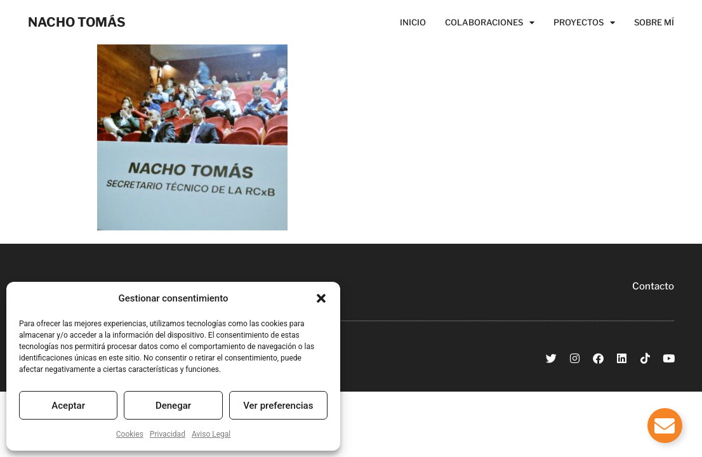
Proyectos (584, 22)
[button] (321, 298)
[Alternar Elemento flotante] (664, 425)
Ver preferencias (278, 405)
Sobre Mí (654, 22)
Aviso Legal (211, 434)
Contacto (653, 286)
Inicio (413, 22)
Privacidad (167, 434)
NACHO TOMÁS (77, 22)
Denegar (173, 405)
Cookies (129, 434)
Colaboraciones (489, 22)
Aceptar (68, 405)
